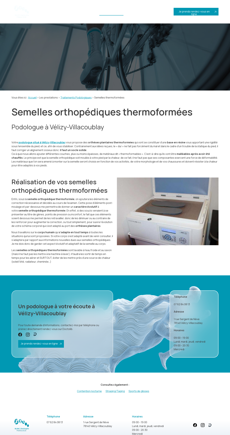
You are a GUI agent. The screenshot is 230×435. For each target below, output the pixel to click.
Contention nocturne (89, 390)
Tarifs (127, 13)
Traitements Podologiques (76, 97)
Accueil (42, 13)
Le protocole (89, 15)
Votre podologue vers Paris (63, 15)
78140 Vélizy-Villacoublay (188, 320)
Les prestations (110, 13)
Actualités (140, 13)
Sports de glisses (139, 390)
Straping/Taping (115, 390)
